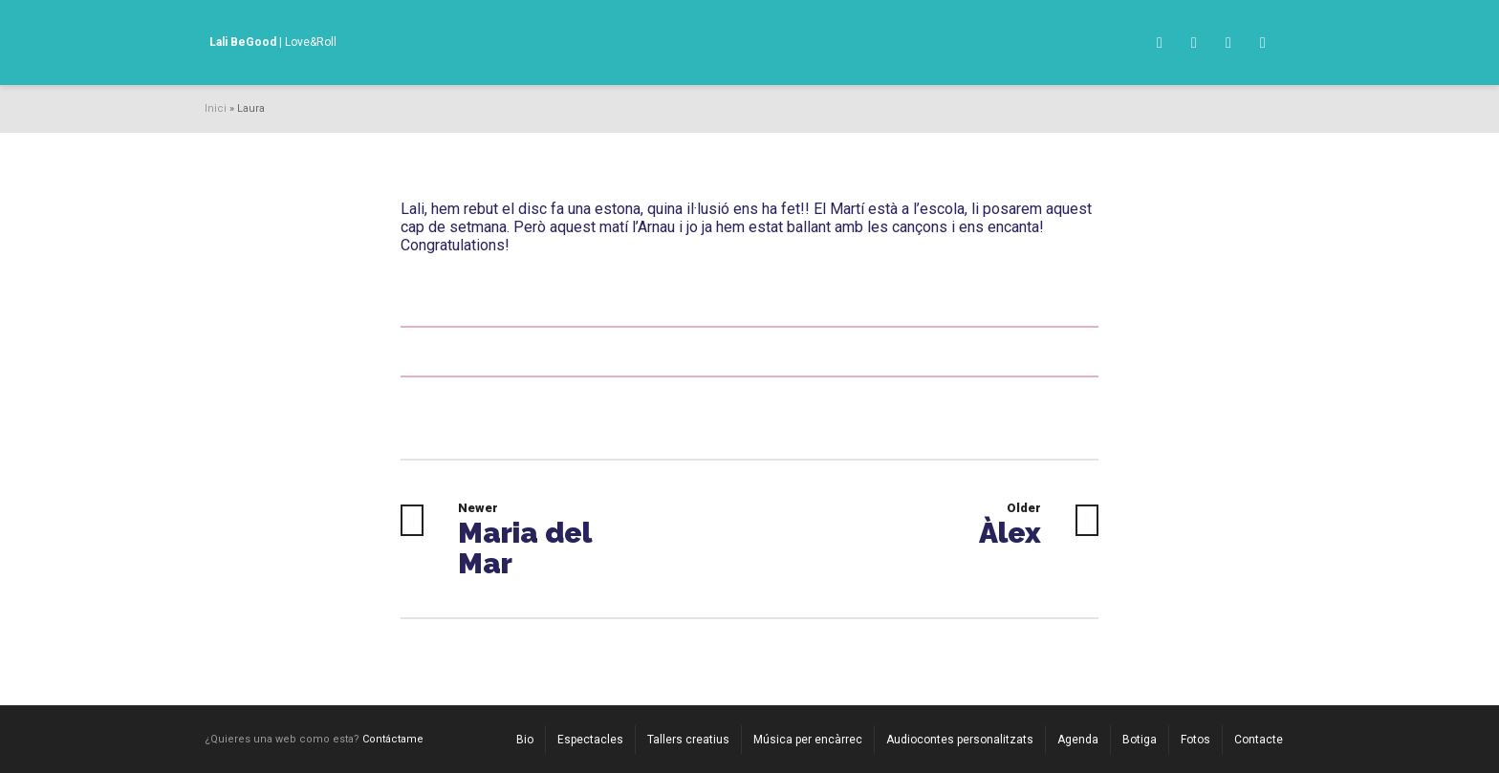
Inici (216, 108)
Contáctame (393, 739)
